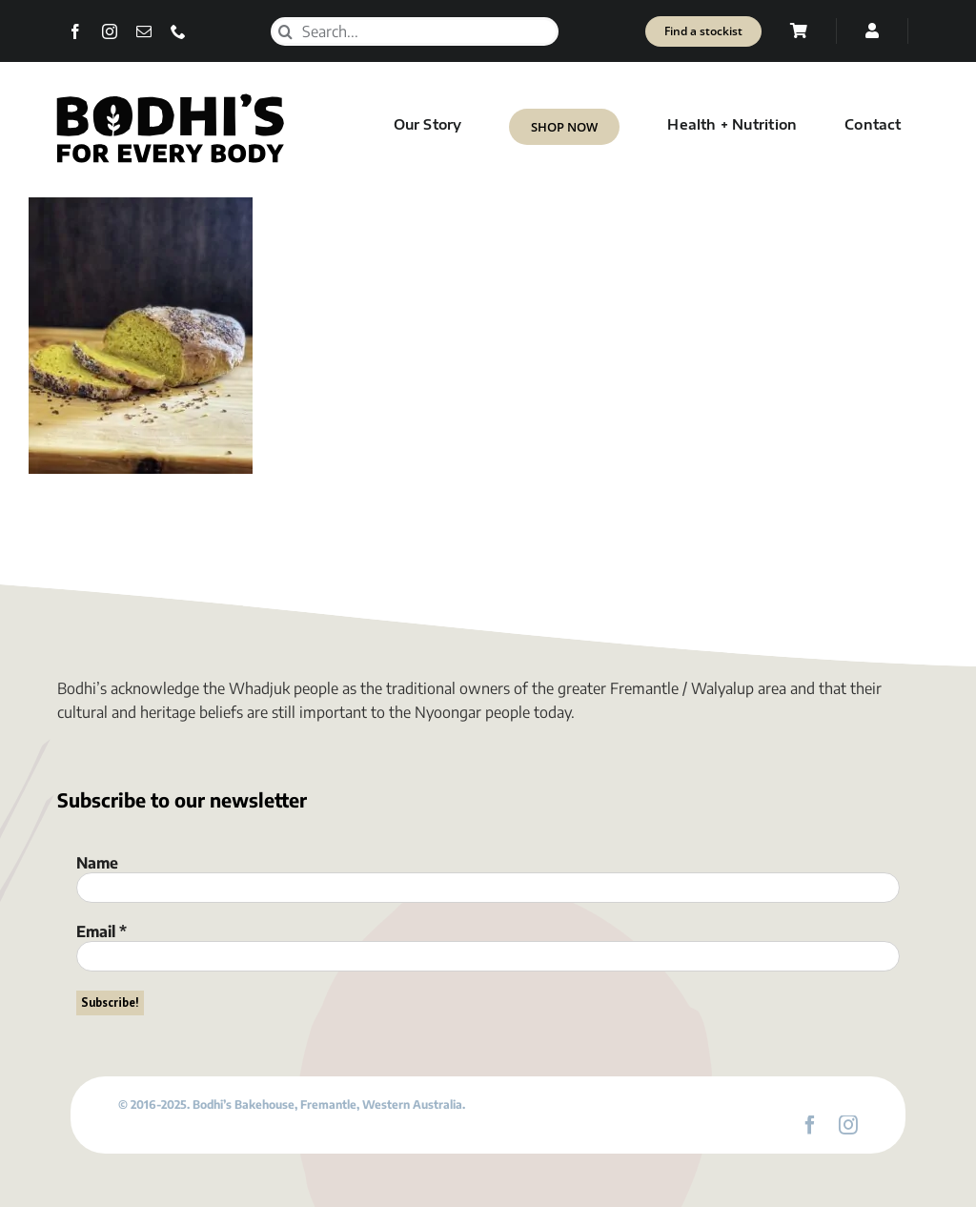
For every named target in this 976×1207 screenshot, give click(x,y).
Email (101, 931)
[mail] (144, 31)
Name (97, 862)
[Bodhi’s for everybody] (170, 97)
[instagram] (109, 31)
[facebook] (75, 31)
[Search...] (415, 31)
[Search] (285, 31)
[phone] (178, 31)
